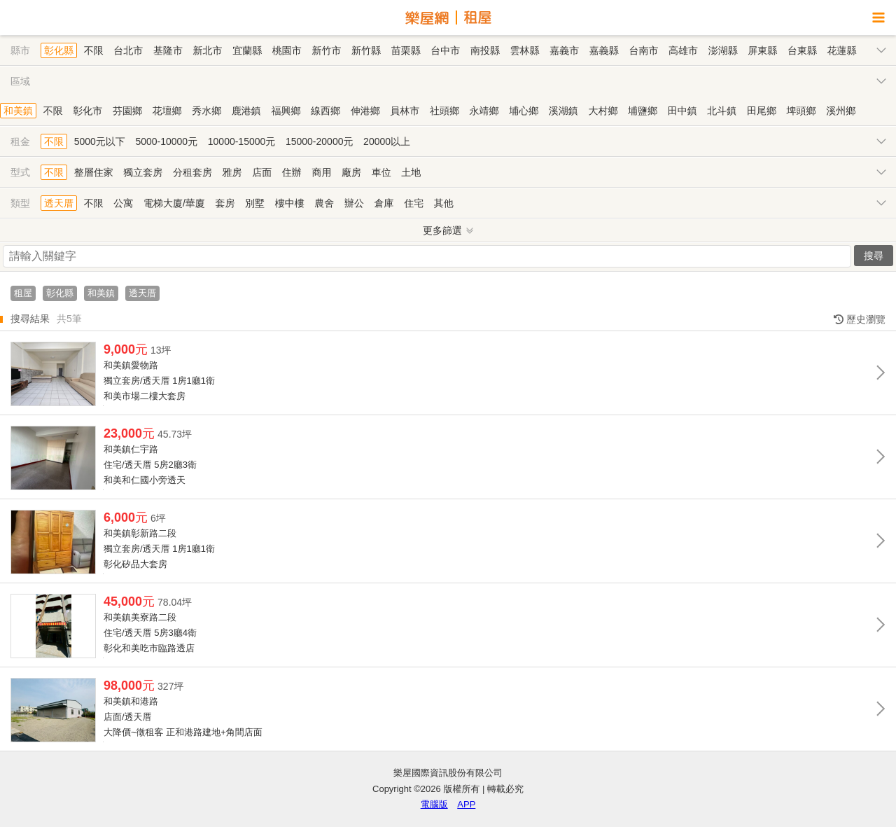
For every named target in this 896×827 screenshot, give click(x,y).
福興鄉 (285, 110)
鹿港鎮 (246, 110)
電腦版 (434, 804)
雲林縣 (525, 50)
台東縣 (802, 50)
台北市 (128, 50)
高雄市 (683, 50)
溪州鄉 (840, 110)
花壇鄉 (167, 110)
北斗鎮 (721, 110)
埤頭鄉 (801, 110)
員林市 (404, 110)
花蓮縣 (842, 50)
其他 (444, 203)
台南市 (643, 50)
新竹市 (326, 50)
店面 (262, 172)
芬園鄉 (127, 110)
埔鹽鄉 (642, 110)
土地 (411, 172)
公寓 (123, 203)
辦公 (354, 203)
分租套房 (192, 172)
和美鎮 (18, 110)
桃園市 (287, 50)
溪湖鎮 (563, 110)
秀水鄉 (206, 110)
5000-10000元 (166, 141)
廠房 (351, 172)
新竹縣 (366, 50)
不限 (94, 50)
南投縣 (485, 50)
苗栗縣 (406, 50)
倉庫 (384, 203)
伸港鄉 (365, 110)
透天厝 (59, 203)
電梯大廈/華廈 (174, 203)
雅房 (232, 172)
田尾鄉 (761, 110)
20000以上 (386, 141)
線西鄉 (325, 110)
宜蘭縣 (247, 50)
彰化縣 (59, 50)
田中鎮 (682, 110)
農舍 (324, 203)
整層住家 (93, 172)
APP (466, 804)
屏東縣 (762, 50)
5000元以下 (99, 141)
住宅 (414, 203)
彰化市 (87, 110)
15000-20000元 (320, 141)
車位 (381, 172)
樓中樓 (289, 203)
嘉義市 (564, 50)
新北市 (208, 50)
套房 (224, 203)
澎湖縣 (723, 50)
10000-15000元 (242, 141)
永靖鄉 (484, 110)
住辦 (292, 172)
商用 (321, 172)
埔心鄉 (523, 110)
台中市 (445, 50)
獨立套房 (142, 172)
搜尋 (873, 255)
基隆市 (168, 50)
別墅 (255, 203)
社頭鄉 (444, 110)
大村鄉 (602, 110)
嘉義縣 (604, 50)
